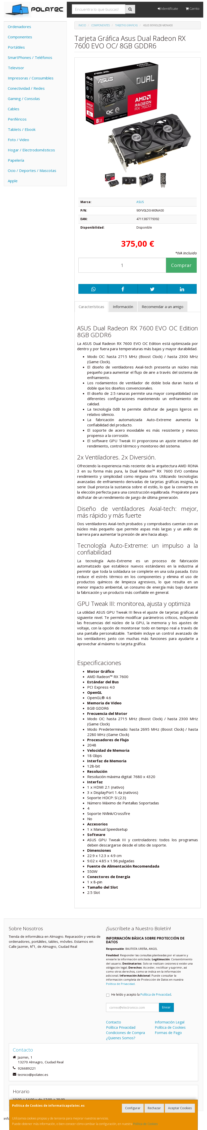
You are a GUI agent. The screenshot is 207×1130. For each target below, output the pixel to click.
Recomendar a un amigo (162, 306)
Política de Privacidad (120, 984)
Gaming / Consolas (24, 98)
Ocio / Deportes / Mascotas (32, 170)
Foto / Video (18, 139)
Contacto (113, 1022)
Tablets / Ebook (21, 129)
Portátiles (16, 47)
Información (123, 306)
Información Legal (169, 1022)
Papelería (16, 160)
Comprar (181, 265)
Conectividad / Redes (26, 88)
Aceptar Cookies (180, 1108)
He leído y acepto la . (141, 994)
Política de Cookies (145, 1124)
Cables (13, 108)
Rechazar (154, 1108)
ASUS (140, 202)
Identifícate (168, 8)
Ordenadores (19, 26)
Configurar (132, 1108)
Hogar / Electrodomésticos (31, 149)
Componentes (20, 36)
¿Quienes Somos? (120, 1037)
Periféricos (17, 119)
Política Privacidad (120, 1027)
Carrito (192, 8)
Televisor (16, 67)
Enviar (166, 1007)
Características (91, 306)
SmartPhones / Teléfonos (30, 57)
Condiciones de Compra (125, 1032)
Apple (13, 180)
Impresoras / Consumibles (31, 77)
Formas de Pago (168, 1032)
